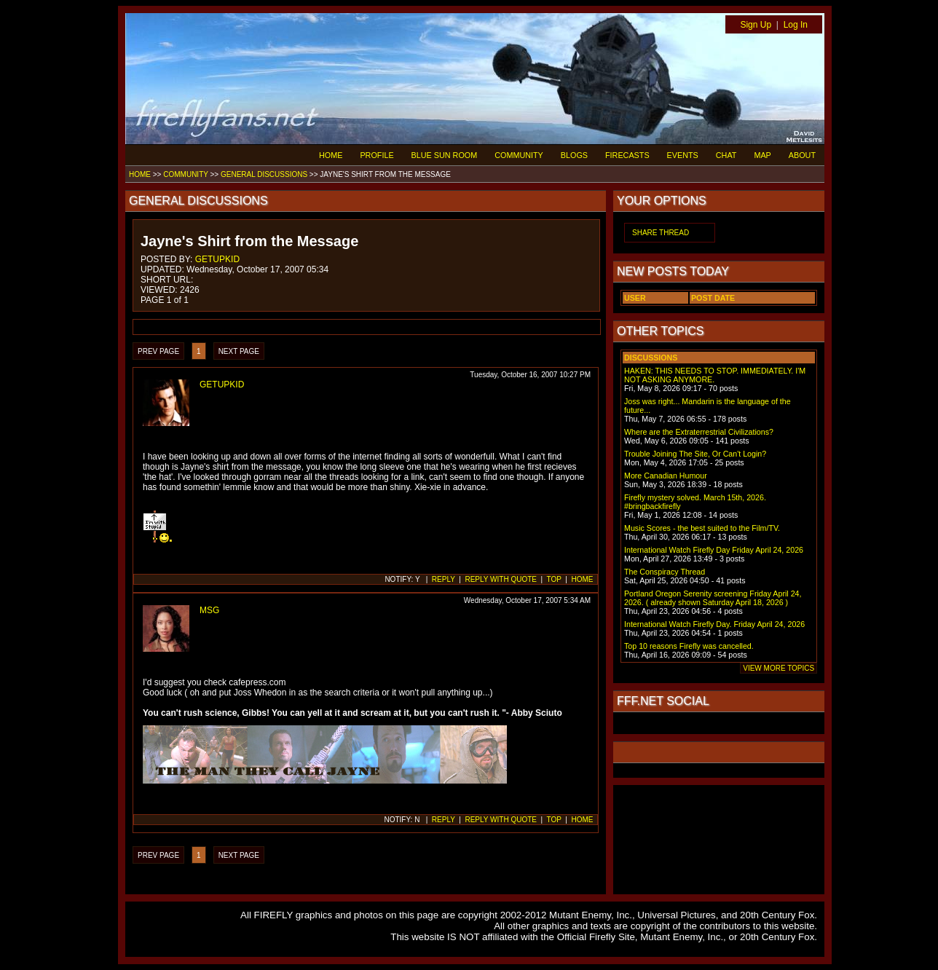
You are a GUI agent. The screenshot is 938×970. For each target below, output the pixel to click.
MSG (209, 610)
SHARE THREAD (660, 233)
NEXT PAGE (238, 351)
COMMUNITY (518, 155)
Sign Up (755, 25)
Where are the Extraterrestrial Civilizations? (698, 431)
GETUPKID (217, 259)
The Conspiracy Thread (664, 571)
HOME (330, 155)
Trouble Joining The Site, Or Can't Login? (695, 453)
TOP (554, 579)
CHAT (726, 155)
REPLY (443, 579)
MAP (762, 155)
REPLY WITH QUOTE (501, 579)
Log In (796, 25)
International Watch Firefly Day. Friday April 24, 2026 (714, 624)
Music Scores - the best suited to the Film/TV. (702, 528)
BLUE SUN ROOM (444, 155)
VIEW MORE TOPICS (778, 668)
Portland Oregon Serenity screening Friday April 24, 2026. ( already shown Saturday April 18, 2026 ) (712, 598)
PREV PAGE (158, 351)
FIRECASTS (627, 155)
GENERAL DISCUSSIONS (264, 174)
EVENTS (682, 155)
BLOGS (574, 155)
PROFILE (376, 155)
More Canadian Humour (665, 475)
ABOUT (802, 155)
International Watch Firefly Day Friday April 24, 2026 (713, 549)
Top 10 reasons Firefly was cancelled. (689, 646)
